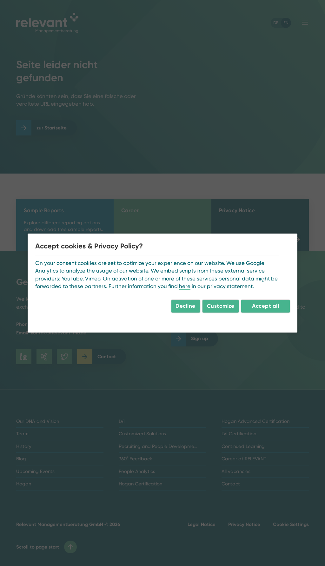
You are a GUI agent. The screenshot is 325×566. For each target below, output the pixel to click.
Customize (221, 306)
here (184, 286)
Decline (186, 306)
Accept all (265, 306)
